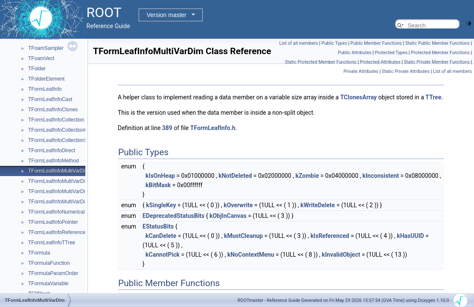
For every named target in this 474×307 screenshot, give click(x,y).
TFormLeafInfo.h (213, 128)
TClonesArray (358, 97)
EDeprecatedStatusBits (173, 215)
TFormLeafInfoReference (56, 232)
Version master (166, 15)
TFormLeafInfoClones (53, 110)
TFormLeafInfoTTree (51, 243)
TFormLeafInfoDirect (51, 151)
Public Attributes (355, 52)
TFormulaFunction (49, 263)
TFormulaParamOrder (53, 273)
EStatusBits (158, 226)
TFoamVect (41, 58)
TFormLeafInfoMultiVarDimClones (66, 181)
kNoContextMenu (250, 254)
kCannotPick (162, 254)
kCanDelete (160, 235)
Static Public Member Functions (437, 43)
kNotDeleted (235, 175)
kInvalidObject (341, 254)
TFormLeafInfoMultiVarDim (58, 171)
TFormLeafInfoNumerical (56, 212)
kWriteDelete (317, 205)
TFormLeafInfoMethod (53, 161)
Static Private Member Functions (436, 62)
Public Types (334, 43)
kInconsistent (381, 175)
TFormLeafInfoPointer (53, 222)
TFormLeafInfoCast (50, 99)
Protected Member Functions (440, 52)
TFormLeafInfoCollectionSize (61, 140)
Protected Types (391, 52)
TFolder (37, 69)
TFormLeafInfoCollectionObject (63, 130)
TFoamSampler (46, 48)
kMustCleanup (243, 235)
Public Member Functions (376, 43)
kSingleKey (161, 205)
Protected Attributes (380, 62)
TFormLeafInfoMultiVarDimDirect (65, 202)
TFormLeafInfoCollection (56, 120)
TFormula (39, 253)
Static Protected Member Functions (321, 62)
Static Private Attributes (406, 71)
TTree (433, 97)
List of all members (298, 43)
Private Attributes (360, 71)
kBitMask (158, 185)
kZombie (307, 175)
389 (167, 128)
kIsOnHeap (160, 175)
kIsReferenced (330, 235)
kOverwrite (238, 205)
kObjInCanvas (228, 215)
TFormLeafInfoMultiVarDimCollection (70, 191)
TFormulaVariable (48, 284)
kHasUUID (410, 235)
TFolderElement (46, 79)
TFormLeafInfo (45, 89)
